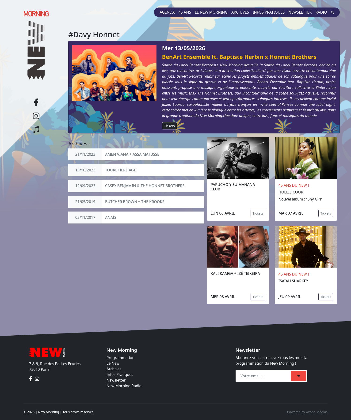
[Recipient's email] (264, 376)
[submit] (298, 376)
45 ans (185, 12)
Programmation (120, 357)
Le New (113, 363)
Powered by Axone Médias (307, 412)
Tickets (169, 126)
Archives (240, 12)
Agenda (167, 12)
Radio (321, 12)
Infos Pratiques (120, 374)
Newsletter (300, 12)
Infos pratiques (269, 12)
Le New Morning (211, 12)
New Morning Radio (124, 385)
